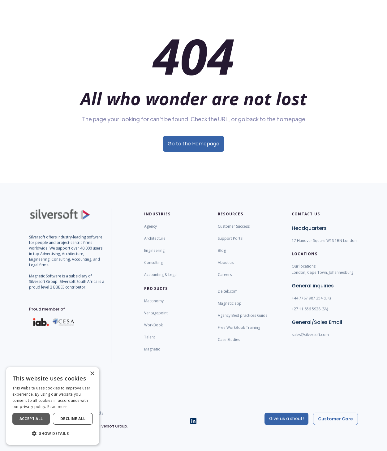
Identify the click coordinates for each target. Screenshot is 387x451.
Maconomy (154, 306)
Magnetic (152, 354)
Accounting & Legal (161, 280)
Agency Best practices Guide (243, 321)
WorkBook (153, 330)
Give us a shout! (286, 418)
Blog (222, 256)
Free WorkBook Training (239, 333)
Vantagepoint (156, 318)
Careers (225, 280)
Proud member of (47, 314)
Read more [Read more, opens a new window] (57, 406)
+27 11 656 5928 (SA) (310, 314)
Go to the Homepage (193, 143)
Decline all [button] (72, 418)
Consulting (153, 268)
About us (226, 268)
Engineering (154, 256)
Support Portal (230, 244)
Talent (149, 342)
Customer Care (335, 419)
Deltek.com (228, 296)
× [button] (92, 374)
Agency (150, 231)
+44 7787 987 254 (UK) (311, 303)
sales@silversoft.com (310, 340)
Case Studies (229, 345)
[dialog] (52, 406)
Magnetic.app (230, 308)
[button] (52, 434)
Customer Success (234, 231)
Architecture (155, 244)
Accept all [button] (31, 418)
